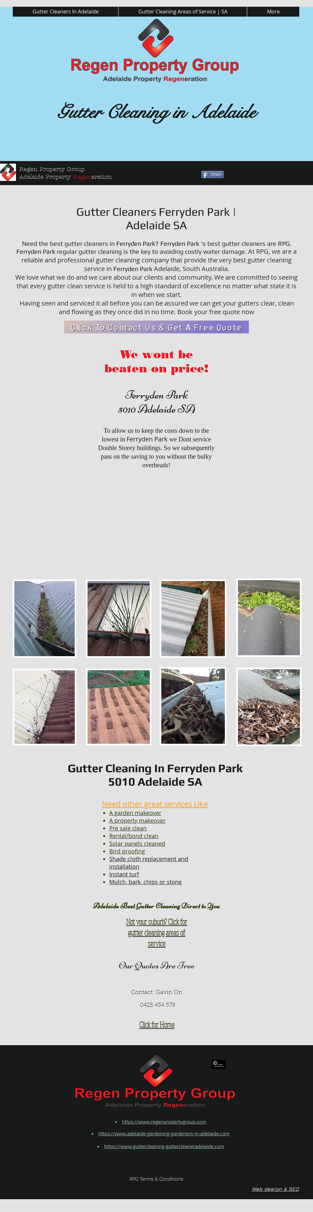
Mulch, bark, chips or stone (145, 882)
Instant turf (124, 874)
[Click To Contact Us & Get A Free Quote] (156, 327)
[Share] (212, 174)
